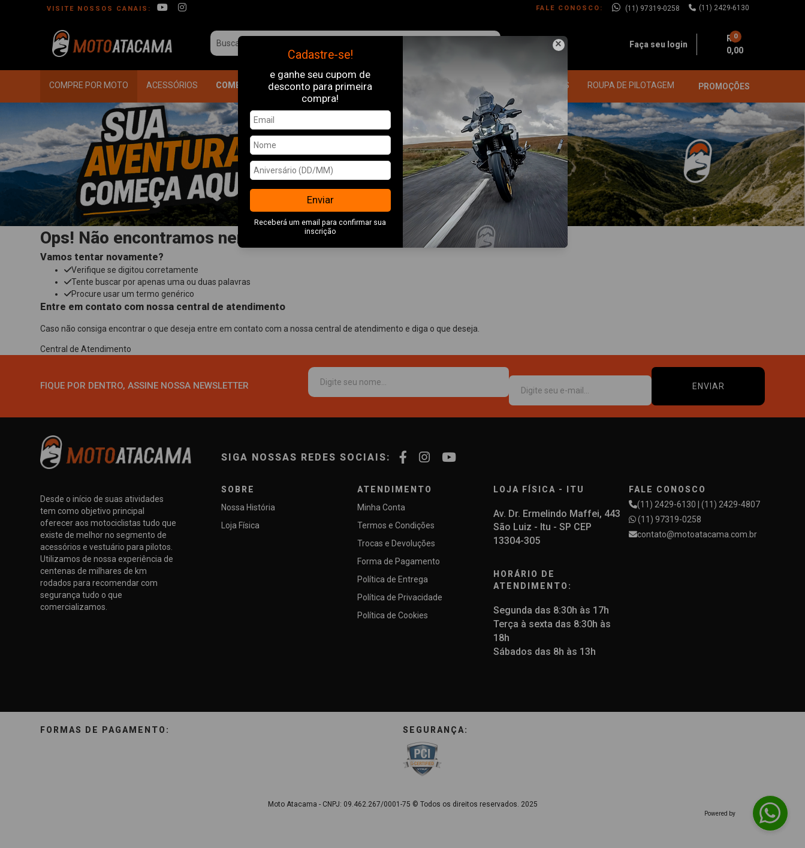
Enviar (320, 200)
